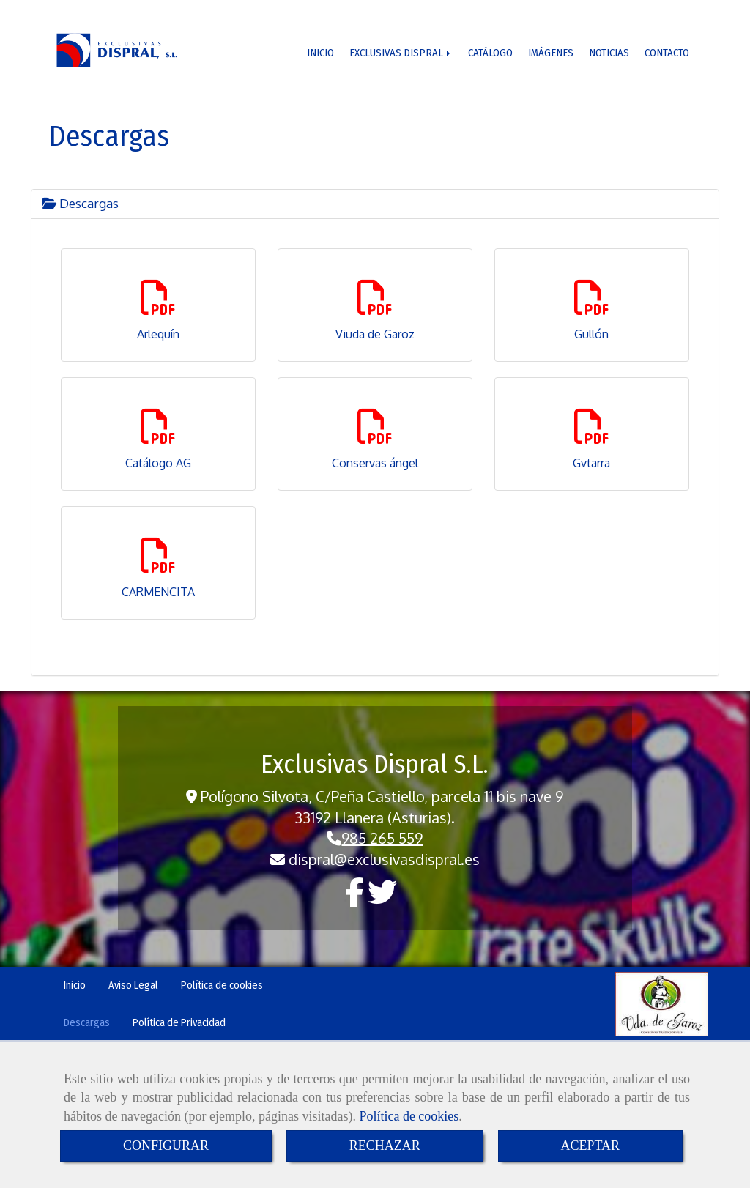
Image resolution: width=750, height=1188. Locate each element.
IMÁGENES (551, 52)
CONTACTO (667, 52)
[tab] (375, 204)
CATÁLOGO (491, 52)
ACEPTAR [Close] (590, 1145)
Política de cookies (408, 1116)
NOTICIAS (609, 52)
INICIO (321, 52)
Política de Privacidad (179, 1022)
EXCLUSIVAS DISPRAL (402, 52)
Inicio (75, 985)
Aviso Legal (133, 985)
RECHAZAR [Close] (384, 1145)
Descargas (80, 203)
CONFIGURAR (166, 1145)
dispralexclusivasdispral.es (384, 859)
